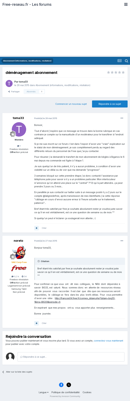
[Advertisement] (65, 32)
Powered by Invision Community (65, 396)
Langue (43, 392)
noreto (18, 240)
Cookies (87, 392)
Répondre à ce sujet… (33, 356)
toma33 (23, 81)
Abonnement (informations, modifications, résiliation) (63, 85)
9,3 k (15, 276)
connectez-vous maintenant (108, 340)
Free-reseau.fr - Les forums (27, 4)
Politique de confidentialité (66, 392)
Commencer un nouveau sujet (71, 104)
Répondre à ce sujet (110, 104)
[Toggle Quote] (38, 261)
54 (24, 276)
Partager (14, 91)
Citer (44, 228)
